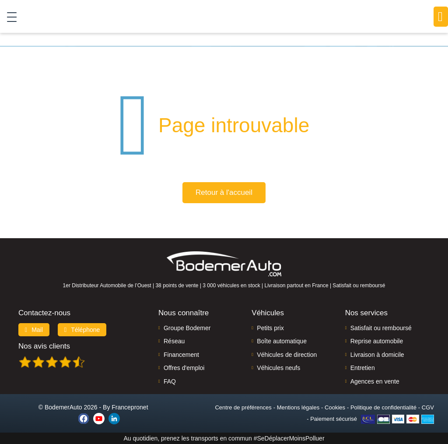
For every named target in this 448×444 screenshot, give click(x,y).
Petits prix (270, 327)
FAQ (170, 381)
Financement (181, 354)
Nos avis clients (44, 346)
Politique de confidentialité (383, 407)
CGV (428, 407)
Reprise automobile (376, 341)
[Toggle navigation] (8, 16)
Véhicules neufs (278, 367)
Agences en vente (374, 381)
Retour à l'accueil (224, 192)
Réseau (174, 341)
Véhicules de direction (287, 354)
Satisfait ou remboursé (381, 327)
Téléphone (82, 329)
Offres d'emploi (184, 367)
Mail (34, 329)
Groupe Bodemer (187, 327)
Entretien (362, 367)
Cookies (335, 407)
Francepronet (130, 407)
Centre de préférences (243, 407)
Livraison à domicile (377, 354)
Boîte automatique (282, 341)
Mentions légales (298, 407)
